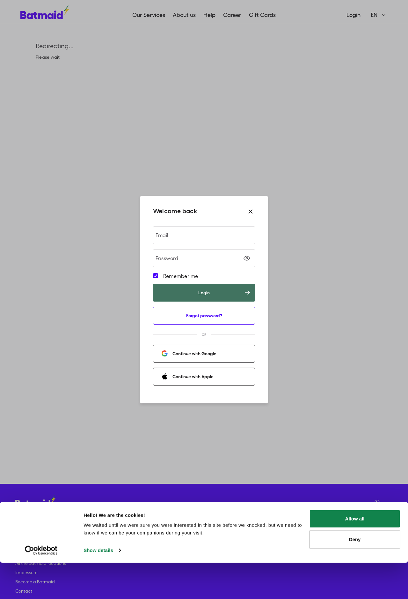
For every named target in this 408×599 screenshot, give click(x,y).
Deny (355, 575)
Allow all (355, 555)
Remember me (180, 276)
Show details (98, 586)
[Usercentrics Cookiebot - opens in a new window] (41, 586)
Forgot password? (204, 315)
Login (224, 292)
